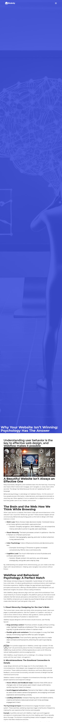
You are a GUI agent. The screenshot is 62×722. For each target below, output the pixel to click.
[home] (10, 3)
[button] (56, 3)
